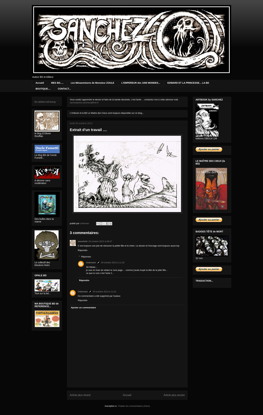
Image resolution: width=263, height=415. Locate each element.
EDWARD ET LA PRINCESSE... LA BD (188, 82)
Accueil (40, 82)
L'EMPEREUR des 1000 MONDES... (140, 82)
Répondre (82, 250)
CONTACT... (64, 88)
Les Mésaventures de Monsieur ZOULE (92, 82)
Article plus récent (80, 395)
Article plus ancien (174, 395)
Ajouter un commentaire (83, 307)
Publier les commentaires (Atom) (134, 406)
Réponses (86, 256)
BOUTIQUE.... (43, 88)
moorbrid (82, 241)
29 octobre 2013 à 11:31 (104, 291)
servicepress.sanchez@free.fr (84, 102)
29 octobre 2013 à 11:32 (113, 262)
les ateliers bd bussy (45, 101)
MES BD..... (57, 82)
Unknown (91, 262)
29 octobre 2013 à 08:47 (100, 241)
